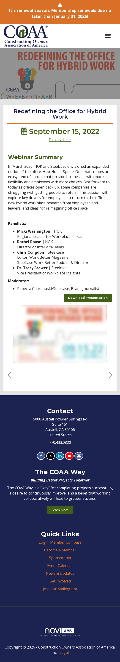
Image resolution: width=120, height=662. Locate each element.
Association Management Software (60, 632)
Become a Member (60, 550)
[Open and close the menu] (81, 36)
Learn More (60, 510)
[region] (110, 375)
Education (60, 139)
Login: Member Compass (60, 542)
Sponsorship (60, 557)
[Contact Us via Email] (78, 456)
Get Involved (60, 581)
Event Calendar (60, 565)
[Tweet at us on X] (50, 456)
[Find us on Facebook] (41, 456)
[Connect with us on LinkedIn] (60, 456)
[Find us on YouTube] (69, 456)
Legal (64, 652)
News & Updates (60, 573)
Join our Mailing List (60, 588)
